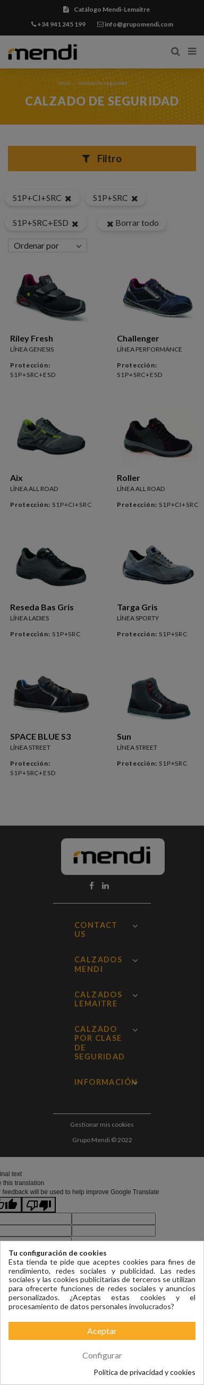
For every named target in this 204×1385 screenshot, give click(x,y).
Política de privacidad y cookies (145, 1372)
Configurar (102, 1355)
